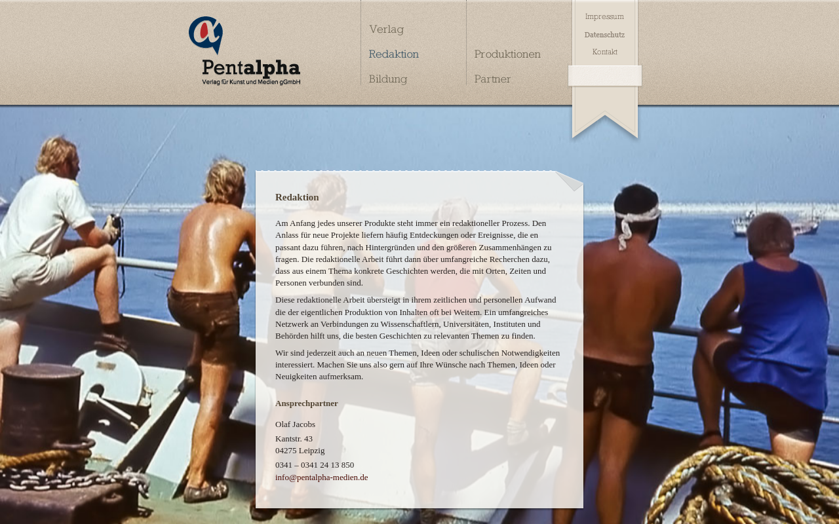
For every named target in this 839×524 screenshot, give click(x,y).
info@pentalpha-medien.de (321, 477)
